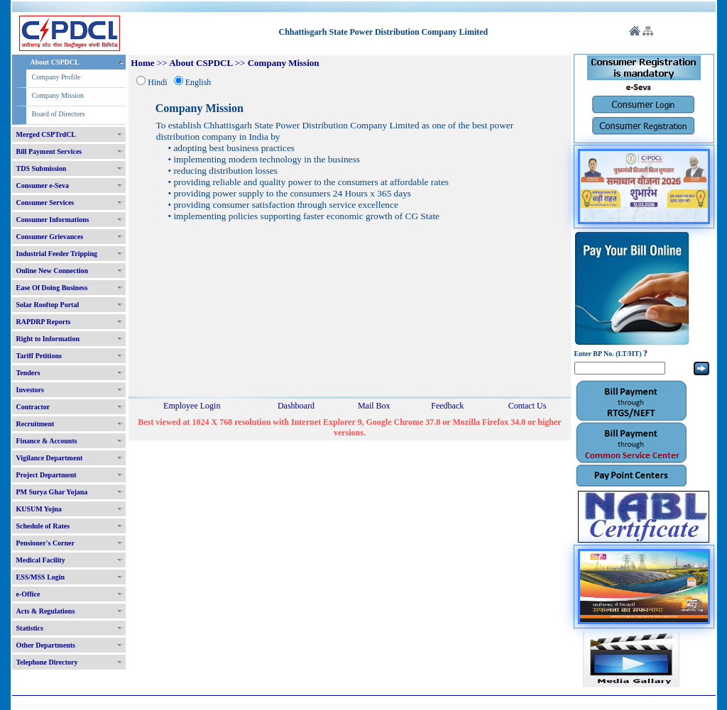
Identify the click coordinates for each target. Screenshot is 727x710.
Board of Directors (58, 114)
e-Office (28, 594)
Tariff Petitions (39, 356)
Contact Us (527, 406)
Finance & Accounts (46, 441)
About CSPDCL (55, 62)
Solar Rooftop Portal (48, 305)
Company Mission (58, 95)
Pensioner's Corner (45, 543)
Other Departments (45, 645)
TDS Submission (41, 168)
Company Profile (56, 77)
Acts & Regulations (45, 611)
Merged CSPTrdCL (46, 134)
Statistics (29, 628)
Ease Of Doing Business (52, 288)
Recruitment (35, 424)
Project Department (46, 475)
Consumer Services (45, 202)
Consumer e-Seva (43, 185)
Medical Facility (40, 560)
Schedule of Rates (43, 526)
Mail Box (374, 406)
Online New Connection (52, 270)
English (198, 82)
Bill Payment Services (49, 151)
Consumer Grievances (50, 236)
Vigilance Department (49, 458)
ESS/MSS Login (40, 577)
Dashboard (296, 406)
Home (142, 62)
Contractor (33, 407)
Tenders (28, 373)
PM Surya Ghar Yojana (52, 492)
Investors (30, 390)
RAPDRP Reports (43, 322)
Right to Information (48, 339)
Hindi (157, 82)
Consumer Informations (52, 219)
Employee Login (191, 406)
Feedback (447, 406)
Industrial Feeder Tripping (56, 253)
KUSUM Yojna (39, 509)
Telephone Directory (47, 662)
